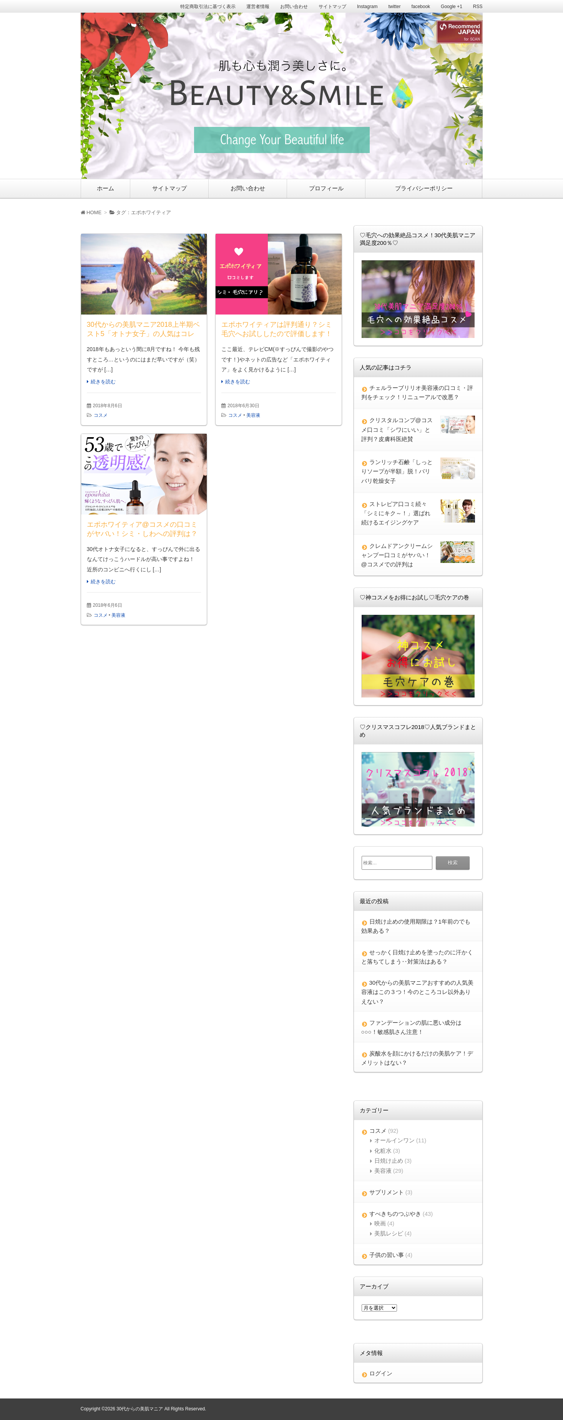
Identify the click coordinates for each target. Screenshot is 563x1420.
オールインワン (394, 1140)
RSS (478, 6)
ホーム (105, 188)
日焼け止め (388, 1160)
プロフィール (326, 188)
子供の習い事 (386, 1255)
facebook (420, 6)
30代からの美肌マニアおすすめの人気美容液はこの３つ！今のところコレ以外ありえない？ (417, 992)
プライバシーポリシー (424, 188)
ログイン (380, 1373)
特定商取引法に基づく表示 (208, 6)
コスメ (101, 415)
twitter (394, 6)
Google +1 (451, 6)
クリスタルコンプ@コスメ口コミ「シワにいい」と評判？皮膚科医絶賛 (397, 429)
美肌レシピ (388, 1233)
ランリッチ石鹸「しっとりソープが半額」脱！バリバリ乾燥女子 (397, 471)
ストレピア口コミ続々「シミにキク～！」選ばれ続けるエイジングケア (395, 513)
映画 (380, 1223)
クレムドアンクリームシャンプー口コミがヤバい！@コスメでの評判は (397, 555)
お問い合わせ (294, 6)
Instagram (367, 6)
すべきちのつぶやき (395, 1213)
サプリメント (386, 1192)
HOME (91, 212)
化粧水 (383, 1150)
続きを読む (103, 382)
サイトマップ (332, 6)
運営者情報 (257, 6)
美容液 (253, 415)
